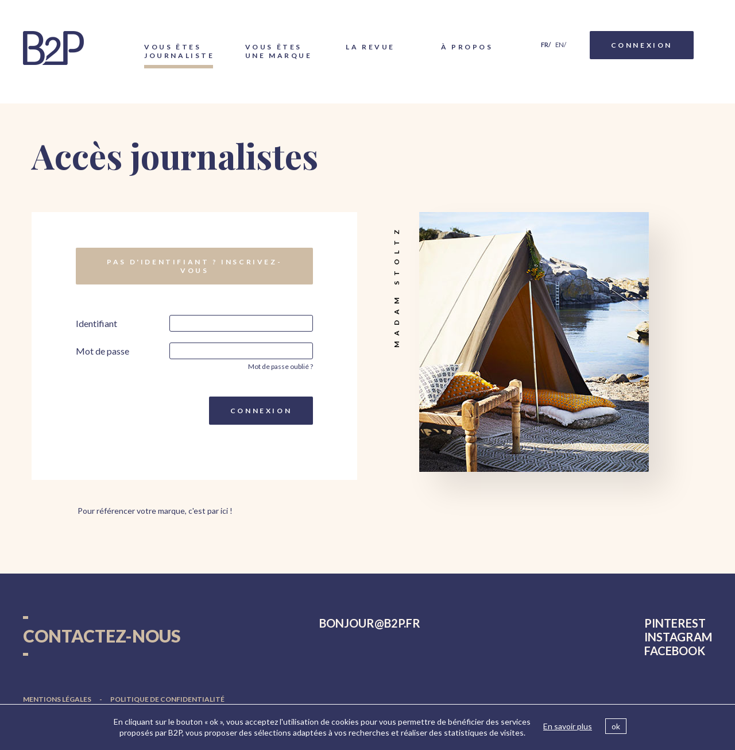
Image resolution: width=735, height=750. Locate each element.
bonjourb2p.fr (369, 623)
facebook (674, 650)
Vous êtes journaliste (178, 51)
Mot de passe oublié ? (280, 366)
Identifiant (96, 323)
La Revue (370, 47)
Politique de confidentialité (167, 699)
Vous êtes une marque (278, 51)
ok (616, 726)
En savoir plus (567, 726)
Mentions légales (57, 699)
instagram (678, 637)
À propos (467, 47)
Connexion (641, 45)
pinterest (675, 623)
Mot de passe (102, 350)
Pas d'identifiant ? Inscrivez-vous (194, 266)
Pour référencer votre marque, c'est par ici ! (155, 511)
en (559, 44)
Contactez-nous (102, 635)
